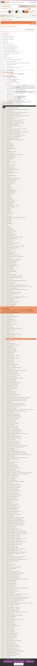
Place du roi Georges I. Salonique (11, 64)
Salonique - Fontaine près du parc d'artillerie (13, 574)
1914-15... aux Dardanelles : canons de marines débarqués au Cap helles (17, 457)
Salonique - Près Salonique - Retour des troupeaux (13, 640)
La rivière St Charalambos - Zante (11, 655)
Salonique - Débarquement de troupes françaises (13, 382)
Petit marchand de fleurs (10, 346)
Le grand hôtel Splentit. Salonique (11, 190)
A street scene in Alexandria (10, 424)
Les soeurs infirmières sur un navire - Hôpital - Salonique (14, 256)
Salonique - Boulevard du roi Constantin (12, 205)
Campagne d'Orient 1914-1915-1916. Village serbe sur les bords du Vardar (17, 289)
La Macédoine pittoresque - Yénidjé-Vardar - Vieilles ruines (15, 523)
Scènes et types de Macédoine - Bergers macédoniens (14, 100)
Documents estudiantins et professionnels (8, 36)
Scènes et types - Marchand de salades (12, 316)
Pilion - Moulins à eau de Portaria (11, 151)
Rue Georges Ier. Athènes (10, 118)
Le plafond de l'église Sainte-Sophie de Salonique (13, 67)
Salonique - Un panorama (10, 613)
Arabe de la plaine (9, 325)
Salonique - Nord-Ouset (9, 628)
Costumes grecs (8, 184)
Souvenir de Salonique (9, 73)
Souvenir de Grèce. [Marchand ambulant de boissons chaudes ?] (15, 451)
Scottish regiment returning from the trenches (13, 178)
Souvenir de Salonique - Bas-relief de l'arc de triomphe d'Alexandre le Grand (17, 115)
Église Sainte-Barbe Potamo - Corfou (11, 238)
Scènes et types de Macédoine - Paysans (12, 547)
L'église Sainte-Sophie (9, 94)
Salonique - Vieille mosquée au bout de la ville (13, 646)
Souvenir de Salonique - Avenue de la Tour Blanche (13, 103)
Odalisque (7, 460)
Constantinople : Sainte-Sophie (11, 379)
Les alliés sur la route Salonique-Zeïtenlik (12, 499)
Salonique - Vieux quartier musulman (11, 466)
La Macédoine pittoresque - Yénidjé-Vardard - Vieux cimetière (15, 553)
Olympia (7, 562)
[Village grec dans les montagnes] (11, 652)
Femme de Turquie (9, 232)
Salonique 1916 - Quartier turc (10, 439)
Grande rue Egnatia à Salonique (11, 61)
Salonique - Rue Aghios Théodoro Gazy (12, 508)
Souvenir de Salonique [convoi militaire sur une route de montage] (16, 217)
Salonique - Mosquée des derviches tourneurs (13, 649)
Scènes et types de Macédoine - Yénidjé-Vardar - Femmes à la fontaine (16, 532)
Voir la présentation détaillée (29, 29)
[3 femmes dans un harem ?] (10, 343)
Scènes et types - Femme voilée (11, 274)
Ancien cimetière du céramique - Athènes (12, 418)
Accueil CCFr (3, 15)
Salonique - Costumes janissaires (11, 580)
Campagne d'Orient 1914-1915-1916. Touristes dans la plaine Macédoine (17, 445)
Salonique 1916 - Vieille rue (10, 361)
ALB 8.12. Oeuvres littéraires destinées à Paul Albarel (11, 53)
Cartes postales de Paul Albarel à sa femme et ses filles (13, 59)
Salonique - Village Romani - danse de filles (12, 604)
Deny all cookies (19, 661)
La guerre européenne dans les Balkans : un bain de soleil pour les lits (16, 370)
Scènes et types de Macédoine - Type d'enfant (13, 535)
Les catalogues (6, 6)
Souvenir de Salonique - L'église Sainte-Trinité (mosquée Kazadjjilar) (16, 91)
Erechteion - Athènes (9, 241)
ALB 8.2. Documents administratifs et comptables (10, 47)
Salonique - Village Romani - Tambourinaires (13, 607)
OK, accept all (8, 661)
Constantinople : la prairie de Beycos (11, 388)
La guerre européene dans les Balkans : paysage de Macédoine (15, 403)
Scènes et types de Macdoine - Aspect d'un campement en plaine (15, 556)
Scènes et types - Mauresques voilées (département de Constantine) (16, 280)
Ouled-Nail (8, 331)
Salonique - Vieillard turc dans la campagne (12, 487)
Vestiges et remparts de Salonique (11, 469)
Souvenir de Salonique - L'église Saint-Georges (13, 514)
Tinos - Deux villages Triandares (11, 175)
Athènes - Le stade (9, 565)
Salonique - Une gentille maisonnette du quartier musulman (15, 481)
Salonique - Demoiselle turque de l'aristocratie (13, 79)
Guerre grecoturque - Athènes (10, 235)
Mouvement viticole (5, 40)
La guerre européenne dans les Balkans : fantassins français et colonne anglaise (18, 397)
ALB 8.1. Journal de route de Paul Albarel (9, 45)
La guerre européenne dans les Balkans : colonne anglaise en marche (16, 400)
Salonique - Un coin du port (10, 631)
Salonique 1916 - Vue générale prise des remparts (13, 334)
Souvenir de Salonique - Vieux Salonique (12, 124)
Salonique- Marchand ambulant (11, 583)
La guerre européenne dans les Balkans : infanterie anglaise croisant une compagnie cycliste (20, 409)
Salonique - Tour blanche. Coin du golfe (12, 475)
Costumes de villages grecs (10, 70)
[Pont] (7, 214)
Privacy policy (18, 664)
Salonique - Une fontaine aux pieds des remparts (13, 490)
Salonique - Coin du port (10, 622)
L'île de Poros (8, 142)
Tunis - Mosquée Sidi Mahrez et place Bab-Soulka (13, 292)
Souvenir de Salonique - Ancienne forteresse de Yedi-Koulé (15, 139)
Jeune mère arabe (9, 322)
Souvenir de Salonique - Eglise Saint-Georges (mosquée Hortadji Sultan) (17, 109)
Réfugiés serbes (8, 250)
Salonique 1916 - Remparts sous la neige (12, 358)
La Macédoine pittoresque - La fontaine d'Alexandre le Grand (15, 520)
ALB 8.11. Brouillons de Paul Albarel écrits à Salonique (11, 51)
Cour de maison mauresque (10, 352)
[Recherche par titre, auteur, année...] (17, 9)
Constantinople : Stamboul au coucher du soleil (13, 394)
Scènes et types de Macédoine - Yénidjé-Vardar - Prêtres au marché (16, 541)
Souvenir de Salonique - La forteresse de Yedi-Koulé (14, 136)
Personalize (29, 661)
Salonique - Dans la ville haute (10, 586)
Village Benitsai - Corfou (10, 166)
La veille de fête (8, 127)
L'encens (7, 163)
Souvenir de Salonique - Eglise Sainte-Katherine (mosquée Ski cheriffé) (16, 112)
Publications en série (6, 54)
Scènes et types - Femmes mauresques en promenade (14, 277)
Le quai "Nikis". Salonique (10, 193)
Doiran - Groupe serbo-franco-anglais (12, 247)
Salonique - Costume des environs (11, 526)
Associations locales (5, 42)
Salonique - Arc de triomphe (10, 478)
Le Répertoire (23, 6)
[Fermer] (18, 307)
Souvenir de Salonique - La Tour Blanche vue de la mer (14, 121)
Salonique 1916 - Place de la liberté (11, 349)
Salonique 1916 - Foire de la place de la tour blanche (14, 337)
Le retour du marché (9, 295)
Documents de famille (5, 34)
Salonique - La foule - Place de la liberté (12, 610)
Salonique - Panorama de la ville (11, 568)
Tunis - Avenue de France (10, 283)
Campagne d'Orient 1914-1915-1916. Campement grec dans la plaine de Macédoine (18, 454)
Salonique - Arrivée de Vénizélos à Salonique (13, 577)
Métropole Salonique (9, 82)
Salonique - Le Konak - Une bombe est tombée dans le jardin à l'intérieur (17, 598)
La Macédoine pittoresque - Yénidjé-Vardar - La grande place (15, 517)
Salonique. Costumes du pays (10, 181)
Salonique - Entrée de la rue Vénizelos (12, 385)
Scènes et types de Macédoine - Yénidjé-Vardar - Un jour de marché (16, 538)
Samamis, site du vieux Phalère (11, 148)
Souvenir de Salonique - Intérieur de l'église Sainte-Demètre (15, 97)
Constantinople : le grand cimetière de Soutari (13, 415)
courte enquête (30, 309)
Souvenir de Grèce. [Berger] (10, 448)
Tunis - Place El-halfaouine (10, 319)
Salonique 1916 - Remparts (10, 340)
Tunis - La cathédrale (9, 268)
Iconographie (5, 56)
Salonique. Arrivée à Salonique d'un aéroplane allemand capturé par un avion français (19, 286)
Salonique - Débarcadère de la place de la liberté (13, 511)
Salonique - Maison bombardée (11, 616)
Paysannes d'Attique (9, 199)
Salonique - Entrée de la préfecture (11, 634)
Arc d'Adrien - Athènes (9, 244)
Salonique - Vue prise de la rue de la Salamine (13, 625)
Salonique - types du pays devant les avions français (14, 328)
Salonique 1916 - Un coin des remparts (12, 427)
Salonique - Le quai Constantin (11, 589)
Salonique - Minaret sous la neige (11, 271)
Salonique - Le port (9, 502)
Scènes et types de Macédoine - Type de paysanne (13, 544)
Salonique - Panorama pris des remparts (12, 496)
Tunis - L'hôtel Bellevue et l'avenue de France (13, 301)
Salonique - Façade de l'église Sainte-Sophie (13, 484)
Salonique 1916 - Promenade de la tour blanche (13, 436)
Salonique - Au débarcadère (10, 592)
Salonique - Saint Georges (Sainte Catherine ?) (13, 571)
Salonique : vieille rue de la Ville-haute (12, 373)
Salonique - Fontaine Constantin (11, 643)
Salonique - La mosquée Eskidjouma (11, 601)
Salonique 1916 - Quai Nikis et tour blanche (12, 355)
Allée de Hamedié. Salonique (10, 88)
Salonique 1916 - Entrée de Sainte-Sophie (12, 364)
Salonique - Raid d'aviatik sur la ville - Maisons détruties (14, 619)
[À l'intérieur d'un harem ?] (10, 412)
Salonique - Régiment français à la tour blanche (13, 595)
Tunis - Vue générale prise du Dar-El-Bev (12, 265)
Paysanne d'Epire (9, 106)
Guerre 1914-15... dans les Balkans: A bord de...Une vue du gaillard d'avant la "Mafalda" (19, 472)
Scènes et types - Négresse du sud (11, 304)
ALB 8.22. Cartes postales (8, 57)
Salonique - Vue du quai (9, 463)
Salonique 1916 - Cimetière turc (11, 421)
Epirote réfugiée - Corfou (10, 253)
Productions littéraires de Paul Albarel (7, 37)
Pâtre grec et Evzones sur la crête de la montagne (13, 259)
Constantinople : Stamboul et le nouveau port (13, 406)
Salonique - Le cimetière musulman (11, 376)
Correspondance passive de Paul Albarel (9, 50)
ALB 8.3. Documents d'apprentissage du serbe (10, 48)
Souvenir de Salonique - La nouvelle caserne (13, 130)
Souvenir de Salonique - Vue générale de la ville (13, 133)
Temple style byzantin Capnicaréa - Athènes (12, 169)
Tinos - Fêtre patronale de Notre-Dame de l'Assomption (14, 154)
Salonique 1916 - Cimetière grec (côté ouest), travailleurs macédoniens (16, 433)
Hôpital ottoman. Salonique (10, 76)
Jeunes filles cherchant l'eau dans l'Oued (12, 298)
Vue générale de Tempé (9, 229)
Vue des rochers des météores (10, 157)
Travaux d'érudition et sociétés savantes (8, 39)
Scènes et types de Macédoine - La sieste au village (13, 529)
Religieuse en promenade (10, 145)
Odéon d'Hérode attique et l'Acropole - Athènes (13, 442)
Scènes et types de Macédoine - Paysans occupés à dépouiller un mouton (17, 559)
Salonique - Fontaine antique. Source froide (12, 493)
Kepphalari (8, 160)
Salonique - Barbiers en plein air (11, 391)
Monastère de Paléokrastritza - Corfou (12, 172)
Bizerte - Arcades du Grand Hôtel (11, 262)
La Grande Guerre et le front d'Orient (7, 43)
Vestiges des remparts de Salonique (11, 505)
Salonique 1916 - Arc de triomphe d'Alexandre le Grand (14, 430)
